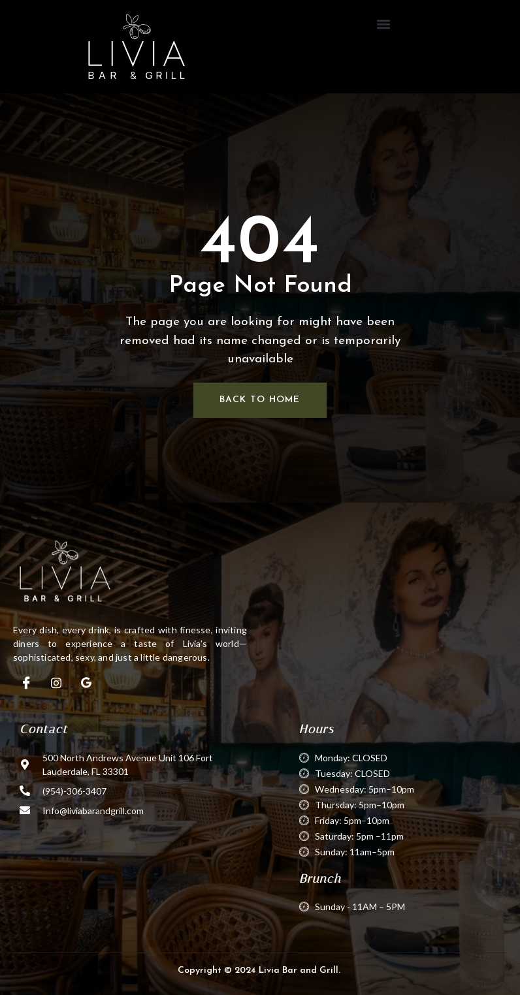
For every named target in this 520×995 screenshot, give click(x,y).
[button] (384, 24)
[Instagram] (56, 683)
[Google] (86, 683)
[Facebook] (26, 683)
